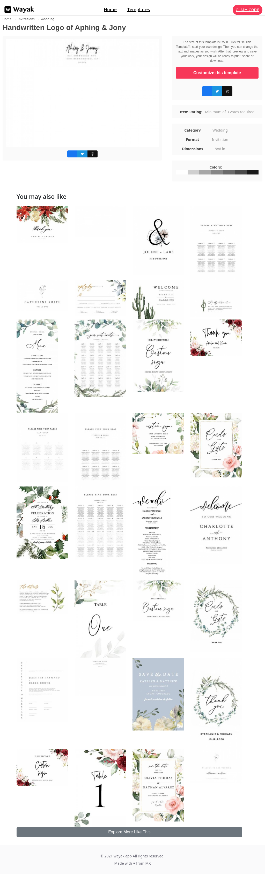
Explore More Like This (129, 832)
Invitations (26, 19)
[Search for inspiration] (228, 10)
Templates (138, 9)
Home (110, 9)
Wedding (47, 19)
